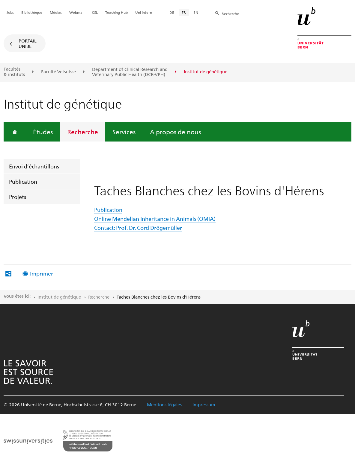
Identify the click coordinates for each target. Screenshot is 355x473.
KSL (95, 12)
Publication (23, 181)
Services (124, 131)
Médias (56, 12)
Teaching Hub (116, 12)
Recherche (82, 131)
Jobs (10, 12)
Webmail (76, 12)
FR (184, 12)
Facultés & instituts (14, 71)
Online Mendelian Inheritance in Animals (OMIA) (155, 218)
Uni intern (143, 12)
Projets (17, 196)
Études (43, 131)
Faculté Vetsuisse (58, 71)
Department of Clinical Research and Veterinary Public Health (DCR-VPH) (130, 72)
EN (195, 12)
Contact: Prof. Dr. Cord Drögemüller (138, 227)
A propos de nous (175, 131)
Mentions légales (164, 404)
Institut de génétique (59, 297)
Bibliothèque (31, 12)
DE (171, 12)
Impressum (203, 404)
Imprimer (41, 273)
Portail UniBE (28, 43)
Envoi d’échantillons (34, 166)
